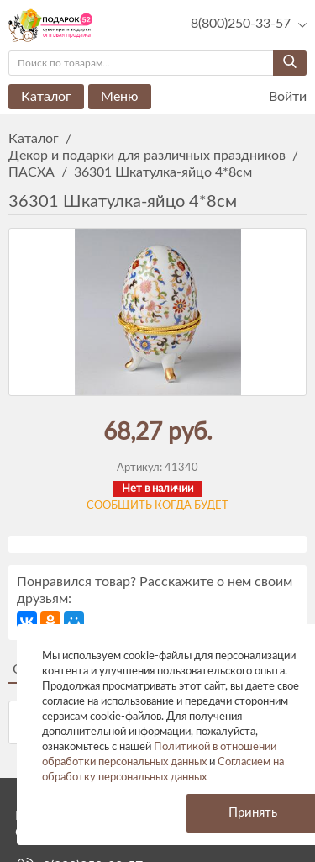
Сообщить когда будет (157, 505)
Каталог (46, 96)
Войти (277, 97)
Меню (120, 96)
